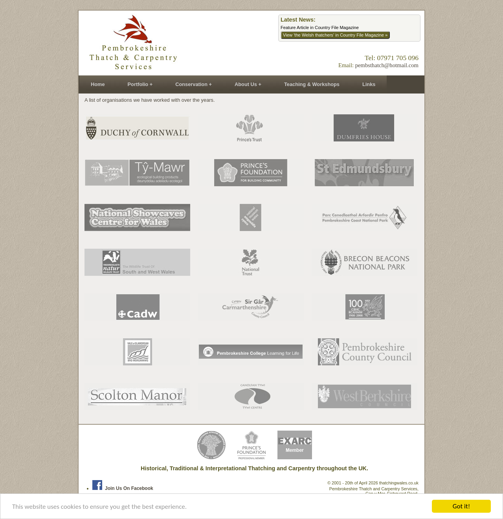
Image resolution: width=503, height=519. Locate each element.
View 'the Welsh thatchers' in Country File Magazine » (335, 35)
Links (368, 84)
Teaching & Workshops (312, 84)
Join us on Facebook (122, 488)
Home (98, 84)
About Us (246, 84)
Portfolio (138, 84)
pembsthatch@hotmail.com (387, 65)
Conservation (191, 84)
